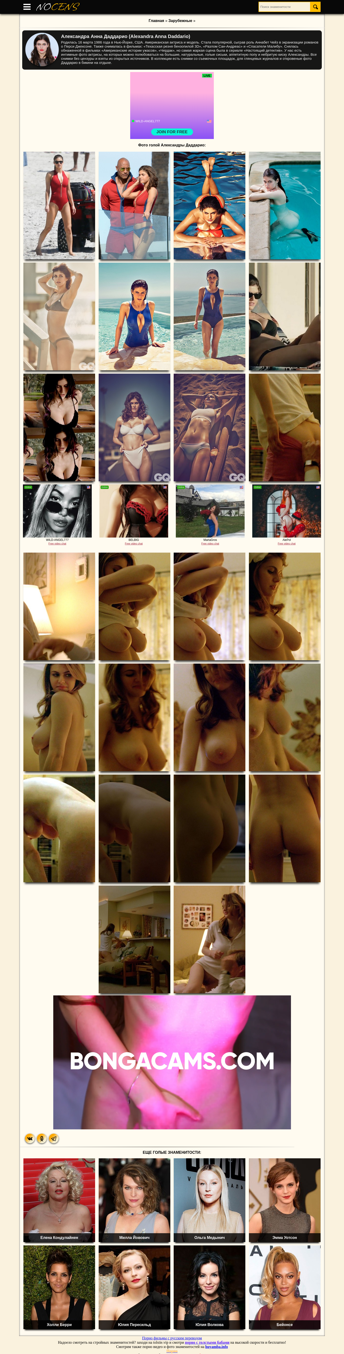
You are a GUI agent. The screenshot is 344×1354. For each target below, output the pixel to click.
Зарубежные (180, 21)
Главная (156, 21)
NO (57, 7)
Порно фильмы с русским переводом (172, 1338)
